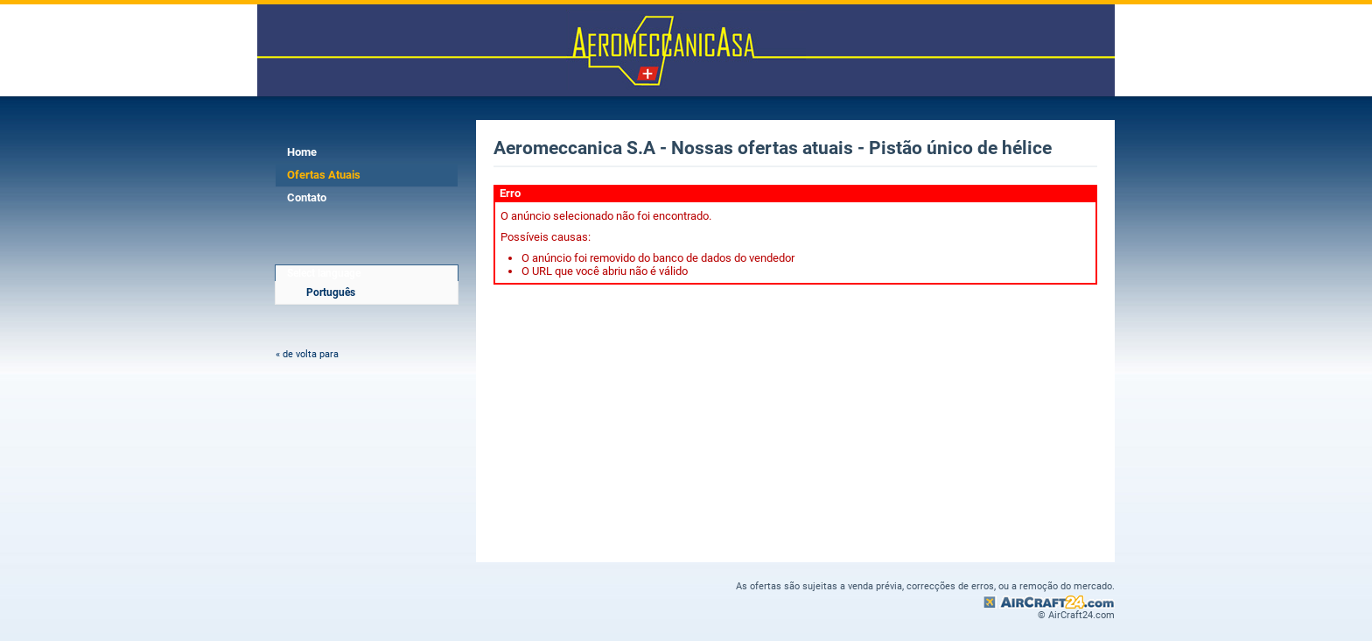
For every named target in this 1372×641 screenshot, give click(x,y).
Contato (306, 197)
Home (302, 151)
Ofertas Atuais (323, 174)
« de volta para (307, 354)
